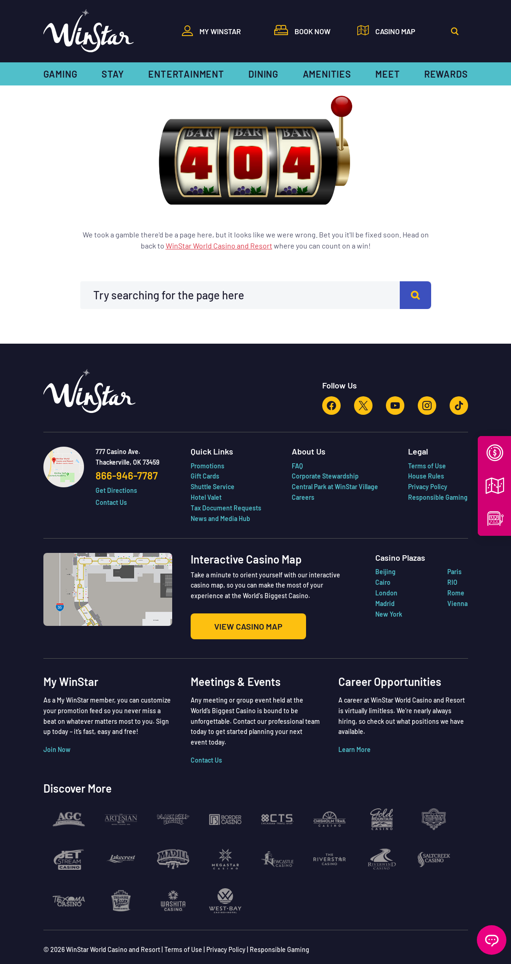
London (386, 678)
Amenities (327, 73)
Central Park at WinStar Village (335, 572)
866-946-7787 (127, 561)
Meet (387, 73)
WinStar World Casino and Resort (219, 331)
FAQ (297, 551)
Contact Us (111, 588)
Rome (455, 678)
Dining (263, 73)
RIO (452, 668)
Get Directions (116, 576)
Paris (454, 657)
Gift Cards (205, 561)
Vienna (457, 689)
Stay (113, 73)
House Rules (426, 561)
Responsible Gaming (438, 583)
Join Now (57, 835)
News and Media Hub (220, 604)
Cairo (383, 668)
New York (388, 699)
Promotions (207, 551)
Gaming (60, 73)
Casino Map (395, 31)
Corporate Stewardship (325, 561)
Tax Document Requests (226, 593)
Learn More (354, 835)
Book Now (313, 31)
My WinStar (220, 31)
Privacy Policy (427, 572)
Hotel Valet (206, 583)
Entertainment (186, 73)
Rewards (446, 73)
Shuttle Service (212, 572)
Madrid (385, 689)
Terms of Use (427, 551)
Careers (303, 583)
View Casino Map (248, 712)
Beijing (385, 657)
